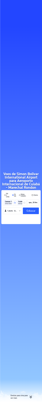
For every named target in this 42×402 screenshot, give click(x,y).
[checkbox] (35, 195)
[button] (38, 3)
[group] (8, 202)
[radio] (6, 195)
